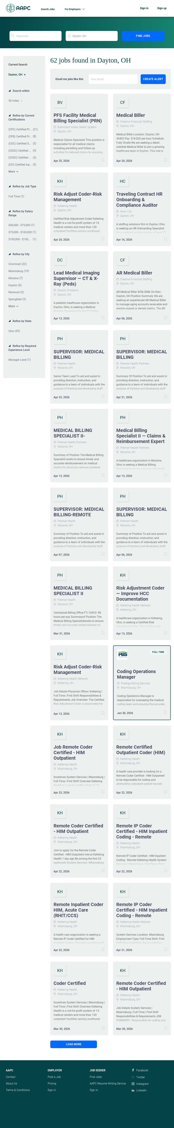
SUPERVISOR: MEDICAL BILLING (79, 354)
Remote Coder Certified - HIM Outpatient (78, 828)
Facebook (142, 1070)
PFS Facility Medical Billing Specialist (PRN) (78, 118)
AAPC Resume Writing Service (108, 1083)
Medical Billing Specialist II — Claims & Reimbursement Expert (141, 436)
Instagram (142, 1083)
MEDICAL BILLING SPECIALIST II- (73, 433)
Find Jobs (143, 36)
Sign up (162, 8)
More (11, 171)
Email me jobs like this (69, 79)
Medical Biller (130, 115)
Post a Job (54, 1077)
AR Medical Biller (134, 273)
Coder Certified (70, 983)
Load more (73, 1044)
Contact (10, 1077)
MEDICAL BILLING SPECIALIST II (73, 590)
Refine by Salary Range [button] (20, 213)
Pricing (52, 1083)
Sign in (144, 8)
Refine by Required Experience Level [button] (22, 348)
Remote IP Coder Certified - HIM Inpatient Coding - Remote (141, 831)
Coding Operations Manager (136, 674)
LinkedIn (141, 1090)
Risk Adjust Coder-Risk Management (78, 196)
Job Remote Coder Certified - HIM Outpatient (73, 752)
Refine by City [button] (21, 254)
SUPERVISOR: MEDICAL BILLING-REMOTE (79, 512)
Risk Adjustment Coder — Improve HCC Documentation (140, 593)
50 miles (14, 100)
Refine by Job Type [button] (24, 186)
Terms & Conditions (18, 1090)
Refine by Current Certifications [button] (21, 117)
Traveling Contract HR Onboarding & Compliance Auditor (139, 199)
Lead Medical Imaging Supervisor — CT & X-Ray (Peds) (77, 278)
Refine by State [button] (21, 321)
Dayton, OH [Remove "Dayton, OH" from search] (15, 74)
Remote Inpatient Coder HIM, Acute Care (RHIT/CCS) (78, 910)
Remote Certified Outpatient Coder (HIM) (140, 749)
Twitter (140, 1077)
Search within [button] (21, 90)
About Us (11, 1083)
